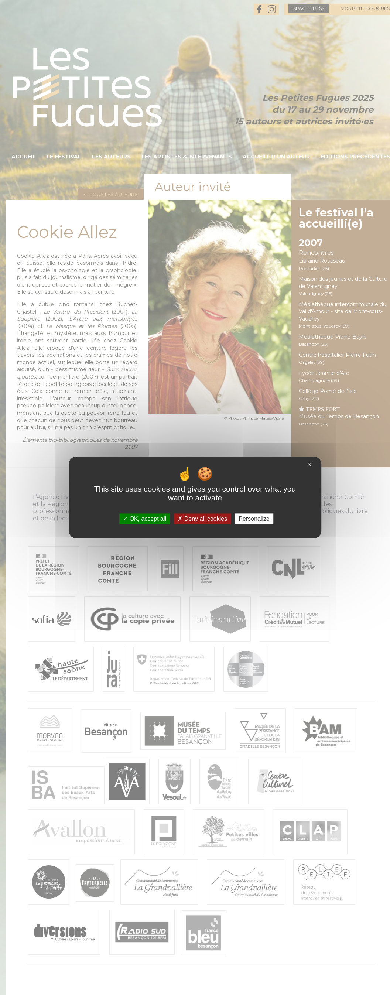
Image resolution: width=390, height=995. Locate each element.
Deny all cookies (202, 519)
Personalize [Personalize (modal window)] (254, 519)
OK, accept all (144, 519)
